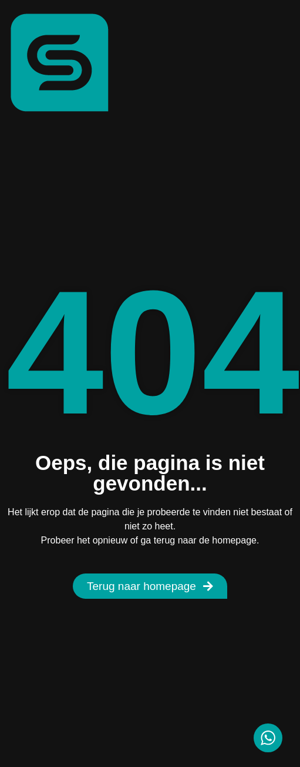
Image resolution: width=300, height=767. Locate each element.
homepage (234, 540)
